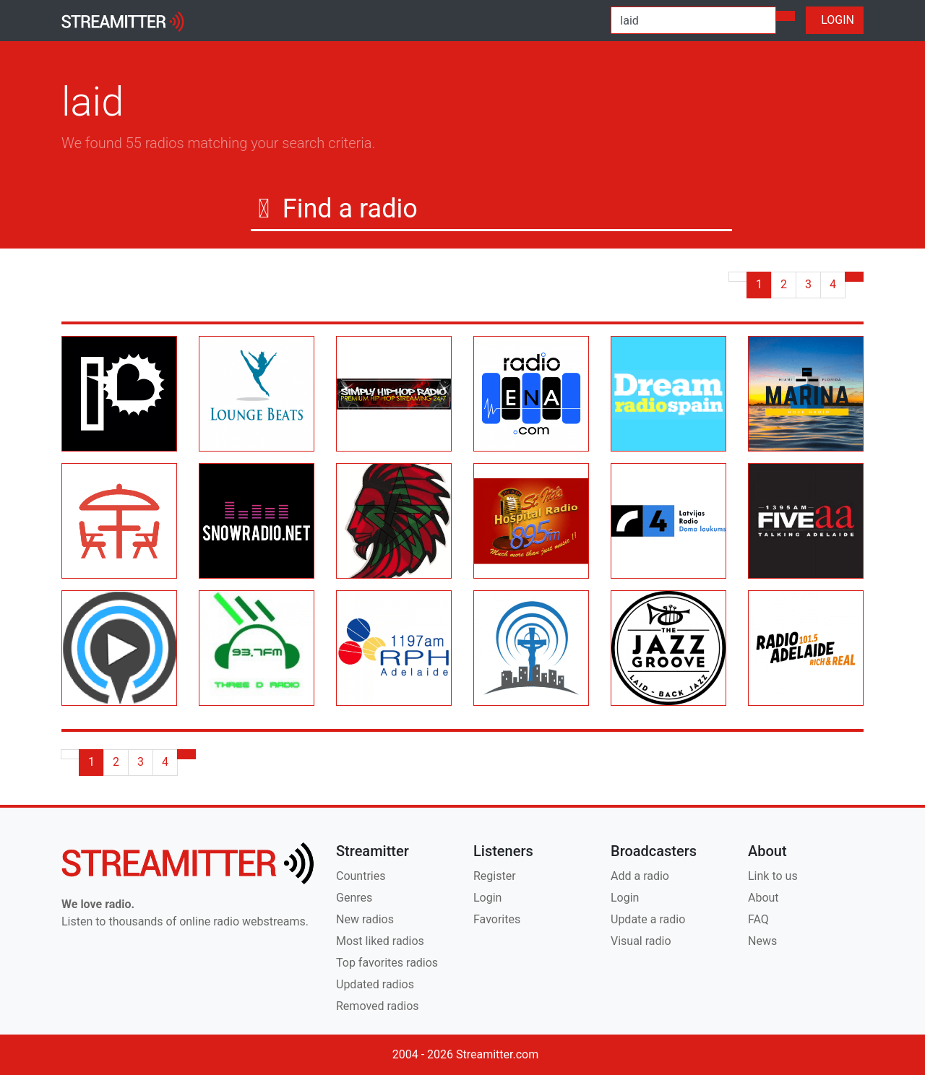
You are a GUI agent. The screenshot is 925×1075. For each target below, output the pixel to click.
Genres (354, 898)
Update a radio (648, 919)
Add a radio (640, 876)
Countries (360, 876)
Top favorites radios (387, 963)
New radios (365, 919)
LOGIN (834, 20)
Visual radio (641, 941)
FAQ (758, 919)
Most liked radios (380, 941)
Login (487, 898)
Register (494, 876)
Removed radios (377, 1006)
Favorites (496, 919)
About (763, 898)
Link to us (773, 876)
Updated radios (375, 984)
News (762, 941)
